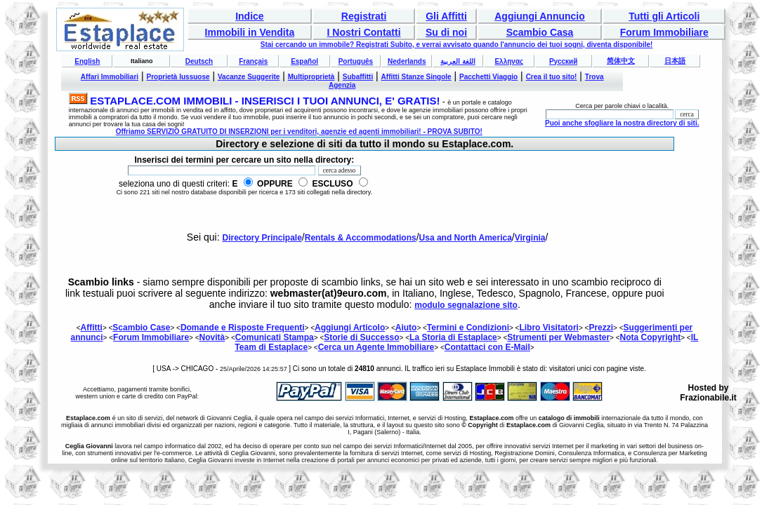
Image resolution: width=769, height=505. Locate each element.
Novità (212, 337)
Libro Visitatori (548, 327)
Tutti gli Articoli (664, 16)
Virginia (530, 238)
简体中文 (621, 61)
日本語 (674, 61)
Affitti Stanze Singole (416, 77)
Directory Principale (261, 238)
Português (356, 61)
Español (304, 61)
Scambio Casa (540, 32)
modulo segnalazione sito (466, 305)
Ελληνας (508, 61)
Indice (249, 16)
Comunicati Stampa (274, 337)
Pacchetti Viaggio (488, 77)
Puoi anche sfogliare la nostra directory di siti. (622, 123)
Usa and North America (465, 238)
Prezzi (601, 327)
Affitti (92, 327)
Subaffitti (358, 77)
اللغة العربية (457, 61)
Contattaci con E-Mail (487, 347)
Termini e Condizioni (468, 327)
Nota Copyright (650, 337)
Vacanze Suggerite (249, 77)
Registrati (364, 16)
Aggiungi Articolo (350, 327)
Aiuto (406, 327)
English (87, 61)
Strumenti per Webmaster (558, 337)
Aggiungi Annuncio (539, 16)
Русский (563, 61)
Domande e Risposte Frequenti (242, 327)
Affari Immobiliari (109, 77)
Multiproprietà (311, 77)
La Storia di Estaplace (453, 337)
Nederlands (407, 61)
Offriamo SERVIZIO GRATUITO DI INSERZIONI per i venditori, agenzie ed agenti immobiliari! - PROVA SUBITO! (299, 131)
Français (253, 61)
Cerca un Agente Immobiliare (376, 347)
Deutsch (199, 61)
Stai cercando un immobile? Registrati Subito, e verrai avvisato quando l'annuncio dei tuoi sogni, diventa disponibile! (457, 44)
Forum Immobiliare (664, 32)
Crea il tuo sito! (551, 77)
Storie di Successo (361, 337)
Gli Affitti (446, 16)
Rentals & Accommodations (360, 238)
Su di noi (446, 32)
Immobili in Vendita (250, 32)
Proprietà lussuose (178, 77)
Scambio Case (141, 327)
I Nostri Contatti (364, 32)
